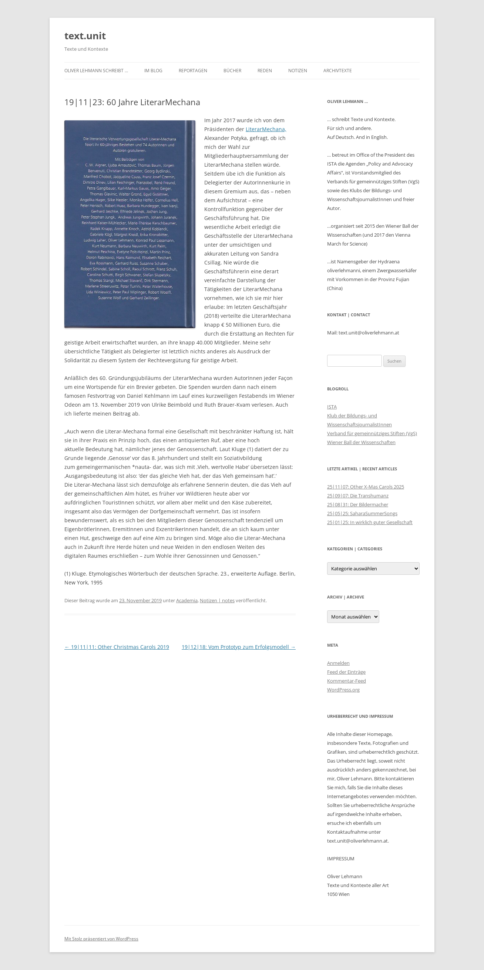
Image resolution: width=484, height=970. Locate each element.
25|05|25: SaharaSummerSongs (362, 513)
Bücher (232, 70)
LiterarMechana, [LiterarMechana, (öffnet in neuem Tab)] (266, 129)
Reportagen (193, 70)
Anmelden (338, 663)
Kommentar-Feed (346, 680)
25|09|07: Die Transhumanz (358, 495)
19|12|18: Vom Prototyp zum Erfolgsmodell (239, 646)
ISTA (332, 406)
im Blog (153, 70)
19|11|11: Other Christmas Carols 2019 (116, 646)
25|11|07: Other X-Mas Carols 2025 (365, 486)
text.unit (85, 35)
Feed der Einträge (346, 672)
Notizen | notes (217, 600)
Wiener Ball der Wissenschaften (361, 442)
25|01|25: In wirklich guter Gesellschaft (370, 522)
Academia (187, 600)
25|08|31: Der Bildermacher (357, 504)
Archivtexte (337, 70)
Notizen (297, 70)
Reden (265, 70)
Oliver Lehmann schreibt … (96, 70)
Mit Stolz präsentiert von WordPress (101, 939)
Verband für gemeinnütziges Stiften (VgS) (372, 433)
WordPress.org (343, 689)
